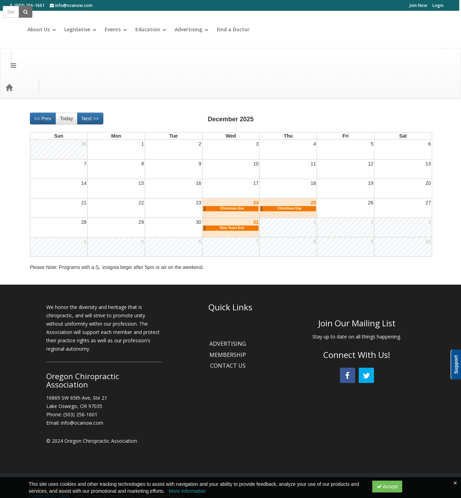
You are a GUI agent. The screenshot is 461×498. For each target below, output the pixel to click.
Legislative (279, 29)
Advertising (390, 29)
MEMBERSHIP (230, 327)
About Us (241, 29)
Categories (49, 60)
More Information (187, 491)
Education (350, 29)
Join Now (418, 5)
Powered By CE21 (50, 468)
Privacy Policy (84, 461)
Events (315, 29)
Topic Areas (125, 60)
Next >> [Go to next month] (90, 91)
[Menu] (8, 59)
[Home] (19, 59)
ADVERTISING (230, 316)
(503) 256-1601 (27, 5)
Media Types (87, 60)
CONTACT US (230, 338)
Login (438, 5)
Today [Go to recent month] (66, 91)
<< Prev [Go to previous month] (42, 91)
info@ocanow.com (71, 5)
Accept (387, 486)
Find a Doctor (434, 29)
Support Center (46, 461)
